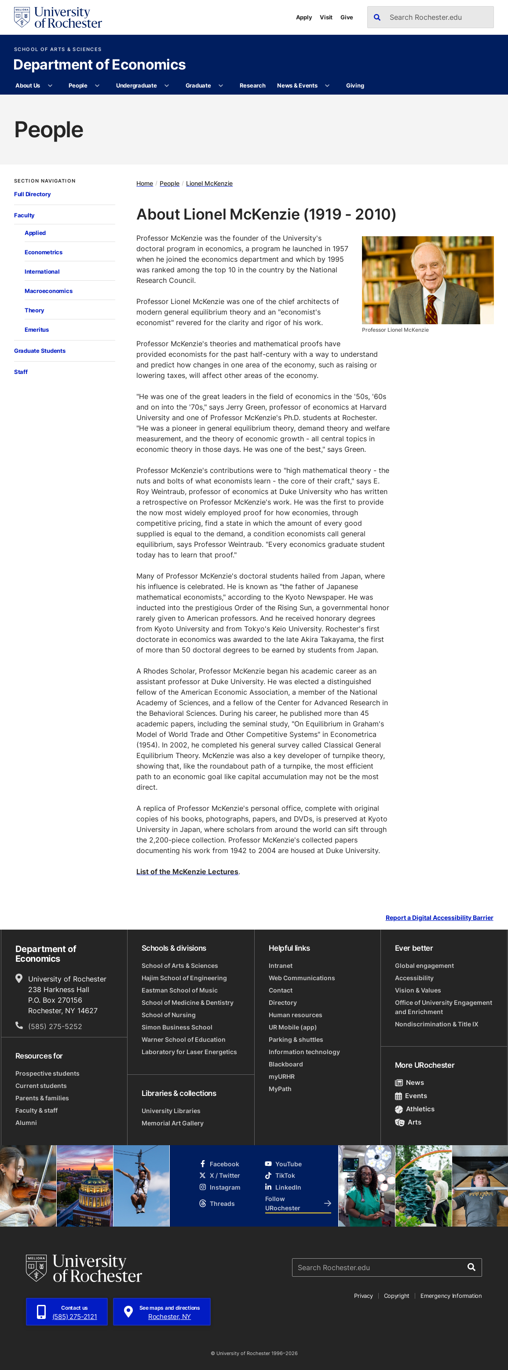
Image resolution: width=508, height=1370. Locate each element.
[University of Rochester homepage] (58, 17)
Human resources (295, 1015)
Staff (21, 372)
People (78, 85)
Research (253, 85)
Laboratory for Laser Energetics (189, 1052)
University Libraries (171, 1110)
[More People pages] (97, 86)
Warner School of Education (184, 1039)
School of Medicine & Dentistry (188, 1002)
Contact (280, 990)
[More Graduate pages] (221, 86)
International (42, 271)
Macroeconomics (48, 291)
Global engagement (424, 965)
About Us (27, 85)
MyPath (280, 1088)
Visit (326, 17)
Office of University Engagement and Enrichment (443, 1007)
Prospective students (47, 1073)
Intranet (280, 965)
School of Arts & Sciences (58, 49)
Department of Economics (99, 65)
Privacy (363, 1296)
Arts (408, 1122)
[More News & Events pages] (327, 86)
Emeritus (37, 329)
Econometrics (43, 252)
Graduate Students (40, 351)
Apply (304, 17)
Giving (355, 85)
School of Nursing (169, 1015)
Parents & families (42, 1098)
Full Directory (32, 194)
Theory (34, 310)
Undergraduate (136, 85)
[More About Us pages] (50, 86)
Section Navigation (45, 181)
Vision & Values (418, 990)
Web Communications (302, 978)
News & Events (297, 85)
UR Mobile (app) (293, 1027)
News (409, 1082)
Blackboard (286, 1064)
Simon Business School (177, 1027)
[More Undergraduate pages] (167, 86)
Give (346, 17)
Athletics (415, 1109)
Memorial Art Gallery (173, 1123)
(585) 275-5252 (55, 1026)
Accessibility (414, 978)
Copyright (397, 1296)
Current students (41, 1085)
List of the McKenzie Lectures (187, 871)
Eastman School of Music (180, 990)
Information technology (304, 1052)
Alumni (26, 1122)
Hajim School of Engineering (184, 978)
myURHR (282, 1076)
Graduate (198, 85)
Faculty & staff (36, 1110)
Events (411, 1095)
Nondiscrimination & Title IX (437, 1024)
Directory (283, 1002)
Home (144, 183)
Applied (35, 233)
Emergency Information (451, 1296)
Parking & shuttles (296, 1039)
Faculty (24, 215)
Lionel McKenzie (209, 183)
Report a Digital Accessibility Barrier (439, 918)
